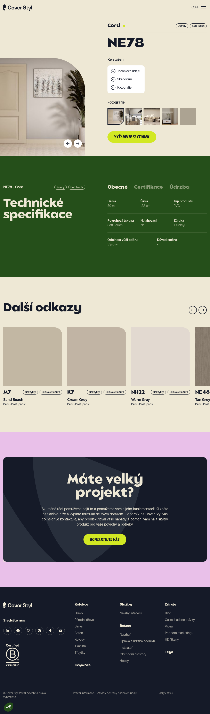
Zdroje (170, 604)
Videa (169, 626)
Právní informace (83, 693)
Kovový (80, 639)
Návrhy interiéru (131, 613)
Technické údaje (128, 71)
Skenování (124, 79)
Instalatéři (126, 648)
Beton (79, 633)
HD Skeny (172, 639)
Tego (169, 652)
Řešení (125, 626)
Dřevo (79, 613)
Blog (168, 613)
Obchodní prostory (133, 654)
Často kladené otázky (180, 620)
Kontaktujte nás (105, 540)
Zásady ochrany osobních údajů (117, 693)
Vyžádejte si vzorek (132, 137)
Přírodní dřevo (84, 620)
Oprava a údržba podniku (137, 641)
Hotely (124, 661)
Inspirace (83, 665)
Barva (78, 626)
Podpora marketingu (179, 633)
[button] (9, 707)
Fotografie (124, 87)
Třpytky (80, 653)
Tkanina (80, 646)
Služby (126, 604)
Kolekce (81, 604)
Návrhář (125, 634)
